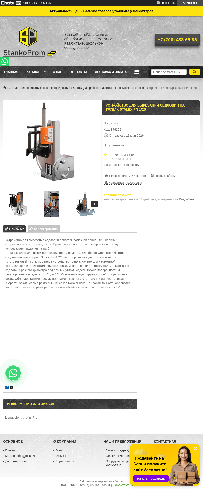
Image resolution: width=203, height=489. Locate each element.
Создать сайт (31, 2)
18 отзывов (168, 2)
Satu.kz (119, 481)
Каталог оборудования (20, 456)
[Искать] (194, 72)
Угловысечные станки (129, 88)
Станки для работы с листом (92, 88)
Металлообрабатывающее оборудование (42, 88)
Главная (11, 72)
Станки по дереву (117, 450)
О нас (57, 72)
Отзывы (61, 456)
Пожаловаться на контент (127, 485)
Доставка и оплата (111, 72)
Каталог (33, 72)
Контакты (78, 72)
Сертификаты (65, 461)
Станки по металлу (118, 456)
